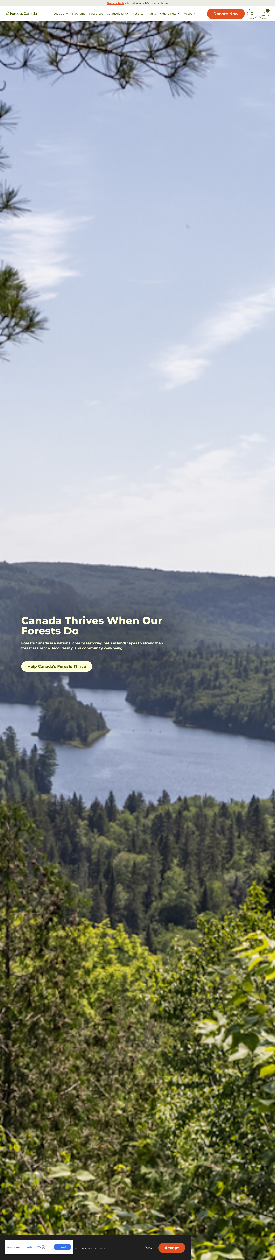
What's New (167, 13)
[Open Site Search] (251, 13)
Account (189, 13)
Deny (148, 1248)
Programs (78, 13)
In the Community (143, 13)
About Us (57, 13)
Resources (95, 13)
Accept (172, 1247)
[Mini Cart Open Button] (263, 13)
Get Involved (114, 13)
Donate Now (223, 13)
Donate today (116, 3)
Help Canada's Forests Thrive (57, 666)
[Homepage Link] (22, 14)
